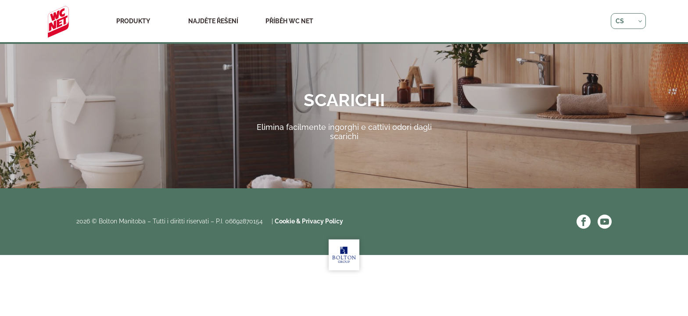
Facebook (584, 222)
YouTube (605, 222)
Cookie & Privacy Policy (309, 221)
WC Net (58, 22)
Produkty (133, 21)
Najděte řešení (213, 21)
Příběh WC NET (289, 21)
